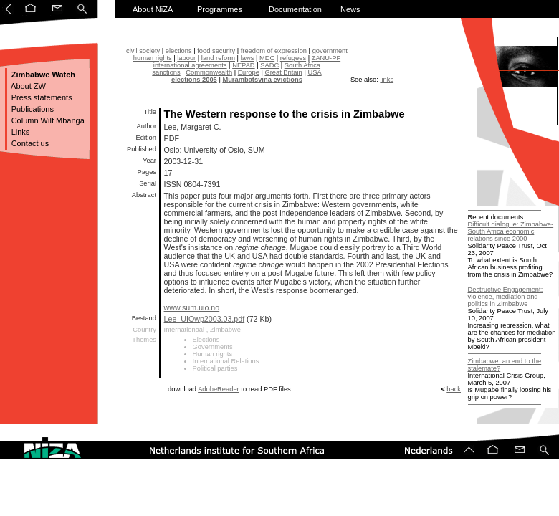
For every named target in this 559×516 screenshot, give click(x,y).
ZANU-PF (326, 58)
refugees (293, 58)
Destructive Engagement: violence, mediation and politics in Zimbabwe (505, 296)
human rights (152, 58)
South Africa (302, 65)
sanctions (166, 72)
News (350, 9)
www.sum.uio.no (192, 307)
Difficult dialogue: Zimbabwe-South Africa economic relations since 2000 (511, 231)
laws (247, 58)
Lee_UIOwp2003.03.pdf (204, 319)
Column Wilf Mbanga (47, 120)
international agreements (190, 65)
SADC (269, 65)
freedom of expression (274, 50)
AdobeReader (218, 389)
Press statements (40, 97)
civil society (143, 50)
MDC (266, 58)
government (330, 50)
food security (216, 50)
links (386, 79)
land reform (218, 58)
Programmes (219, 9)
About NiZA (153, 9)
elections (179, 50)
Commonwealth (209, 72)
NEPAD (243, 65)
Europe (248, 72)
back (453, 389)
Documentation (295, 9)
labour (186, 58)
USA (314, 72)
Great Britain (283, 72)
